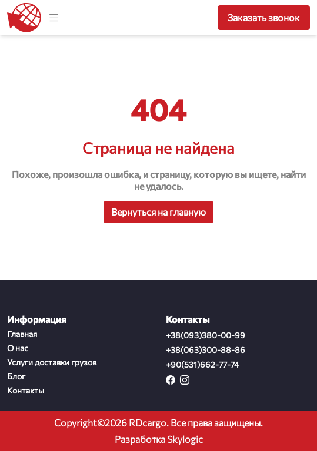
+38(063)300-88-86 (205, 350)
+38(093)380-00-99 (205, 335)
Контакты (25, 390)
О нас (17, 348)
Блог (16, 376)
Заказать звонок (264, 17)
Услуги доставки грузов (51, 362)
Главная (22, 334)
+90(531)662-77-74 (202, 364)
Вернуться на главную (158, 211)
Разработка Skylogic (159, 439)
